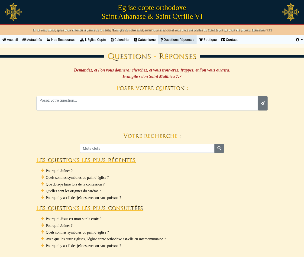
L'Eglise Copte (93, 40)
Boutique (208, 40)
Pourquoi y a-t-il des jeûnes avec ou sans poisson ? (83, 198)
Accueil (11, 39)
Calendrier (120, 40)
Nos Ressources (61, 40)
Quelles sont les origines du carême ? (73, 191)
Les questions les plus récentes (86, 160)
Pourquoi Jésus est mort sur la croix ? (73, 219)
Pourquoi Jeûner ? (59, 171)
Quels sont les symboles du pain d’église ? (77, 177)
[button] (299, 40)
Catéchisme (144, 40)
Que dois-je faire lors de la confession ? (75, 184)
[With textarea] (147, 103)
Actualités (32, 40)
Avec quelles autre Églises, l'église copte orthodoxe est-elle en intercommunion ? (106, 239)
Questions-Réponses (177, 40)
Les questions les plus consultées (89, 208)
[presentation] (152, 120)
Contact (229, 40)
